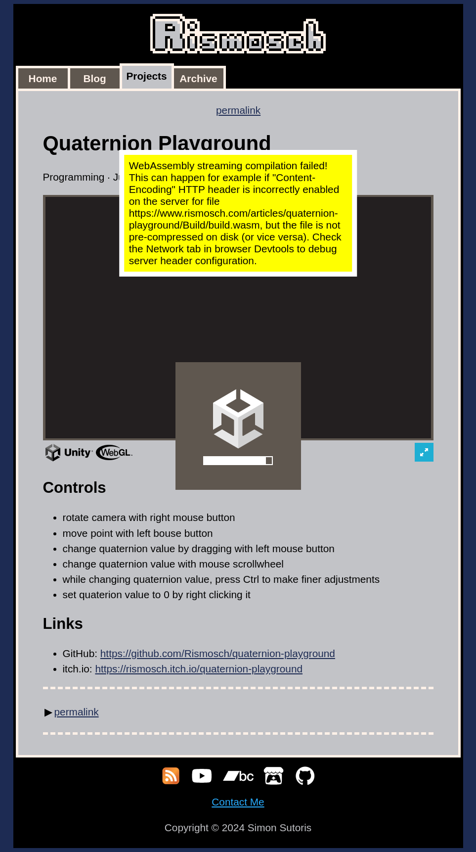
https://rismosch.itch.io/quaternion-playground (199, 668)
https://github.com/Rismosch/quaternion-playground (217, 653)
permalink (238, 110)
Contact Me (238, 801)
